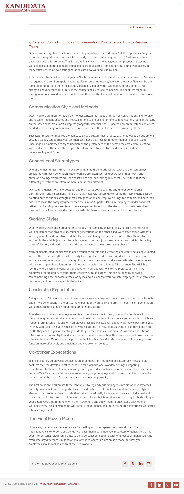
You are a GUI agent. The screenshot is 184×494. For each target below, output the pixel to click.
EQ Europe (73, 483)
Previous (138, 27)
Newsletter (60, 483)
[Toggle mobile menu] (177, 5)
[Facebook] (151, 485)
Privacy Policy (45, 483)
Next (149, 27)
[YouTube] (176, 485)
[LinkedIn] (159, 485)
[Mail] (168, 485)
